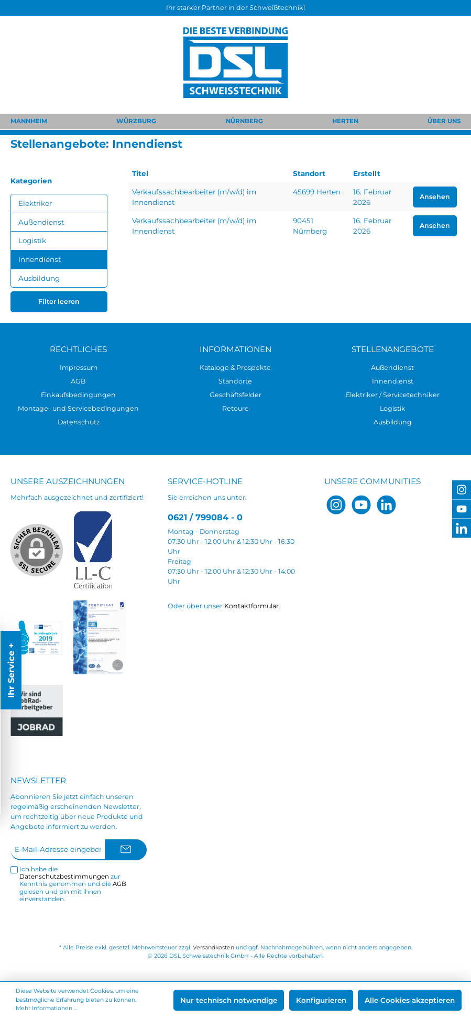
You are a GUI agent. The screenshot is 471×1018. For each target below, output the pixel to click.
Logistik (32, 240)
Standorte (235, 381)
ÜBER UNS (444, 121)
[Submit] (126, 849)
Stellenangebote (393, 349)
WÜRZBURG (136, 121)
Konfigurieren (321, 1000)
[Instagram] (336, 505)
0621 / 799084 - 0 (205, 517)
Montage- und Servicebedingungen (78, 408)
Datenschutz (79, 422)
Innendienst (39, 259)
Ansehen (435, 197)
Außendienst (41, 222)
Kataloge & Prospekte (235, 367)
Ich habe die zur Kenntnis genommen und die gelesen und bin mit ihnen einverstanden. (72, 884)
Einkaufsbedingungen (78, 395)
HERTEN (345, 121)
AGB (78, 381)
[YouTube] (361, 505)
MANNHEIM (28, 121)
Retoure (235, 408)
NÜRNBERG (244, 121)
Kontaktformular (251, 606)
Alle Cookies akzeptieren (410, 1000)
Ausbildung (39, 278)
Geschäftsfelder (235, 395)
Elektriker (35, 203)
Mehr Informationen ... (46, 1008)
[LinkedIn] (386, 505)
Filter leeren (59, 301)
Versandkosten (213, 947)
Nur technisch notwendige (228, 1000)
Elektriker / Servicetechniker (393, 395)
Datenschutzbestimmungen (64, 876)
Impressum (78, 367)
